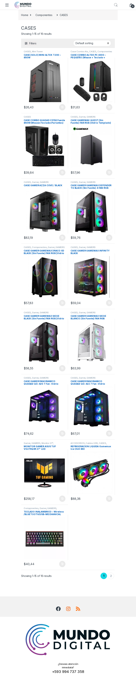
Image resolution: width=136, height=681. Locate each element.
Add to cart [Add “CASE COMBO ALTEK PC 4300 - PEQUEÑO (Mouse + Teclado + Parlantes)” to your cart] (109, 107)
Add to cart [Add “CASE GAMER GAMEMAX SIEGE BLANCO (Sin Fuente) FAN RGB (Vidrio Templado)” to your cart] (109, 368)
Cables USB (92, 443)
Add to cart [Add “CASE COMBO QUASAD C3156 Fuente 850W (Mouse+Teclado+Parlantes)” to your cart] (62, 172)
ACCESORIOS (78, 443)
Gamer (82, 117)
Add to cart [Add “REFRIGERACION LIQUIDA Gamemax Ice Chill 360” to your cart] (109, 499)
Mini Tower (37, 51)
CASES (27, 51)
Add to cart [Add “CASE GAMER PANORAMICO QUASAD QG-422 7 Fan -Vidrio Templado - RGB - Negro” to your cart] (109, 433)
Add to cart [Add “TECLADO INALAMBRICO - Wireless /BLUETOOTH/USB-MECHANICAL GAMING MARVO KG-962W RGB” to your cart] (62, 564)
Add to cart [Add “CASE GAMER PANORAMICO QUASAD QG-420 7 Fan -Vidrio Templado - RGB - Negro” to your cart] (62, 433)
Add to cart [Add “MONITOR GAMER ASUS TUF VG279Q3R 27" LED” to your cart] (62, 499)
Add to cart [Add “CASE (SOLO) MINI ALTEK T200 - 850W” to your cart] (62, 107)
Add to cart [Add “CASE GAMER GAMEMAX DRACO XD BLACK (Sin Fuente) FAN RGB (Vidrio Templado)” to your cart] (62, 303)
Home (24, 15)
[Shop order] (92, 43)
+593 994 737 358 (68, 671)
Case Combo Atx (79, 51)
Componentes (43, 15)
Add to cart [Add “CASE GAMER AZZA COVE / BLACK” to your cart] (62, 238)
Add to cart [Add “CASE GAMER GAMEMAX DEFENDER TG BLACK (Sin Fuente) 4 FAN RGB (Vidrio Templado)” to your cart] (109, 238)
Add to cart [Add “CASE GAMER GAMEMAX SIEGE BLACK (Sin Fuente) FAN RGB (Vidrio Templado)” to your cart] (62, 368)
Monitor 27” (47, 443)
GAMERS (91, 117)
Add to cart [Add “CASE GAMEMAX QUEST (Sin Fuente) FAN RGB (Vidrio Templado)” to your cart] (109, 172)
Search (116, 5)
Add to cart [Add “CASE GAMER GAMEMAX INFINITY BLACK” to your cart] (109, 303)
